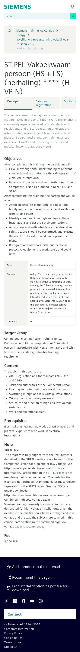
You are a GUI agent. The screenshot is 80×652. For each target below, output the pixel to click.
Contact (14, 614)
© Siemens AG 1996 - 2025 (22, 624)
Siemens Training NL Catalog (35, 30)
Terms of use (12, 642)
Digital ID (10, 646)
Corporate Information (19, 628)
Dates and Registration (43, 103)
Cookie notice (13, 637)
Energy (20, 35)
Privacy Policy (13, 633)
